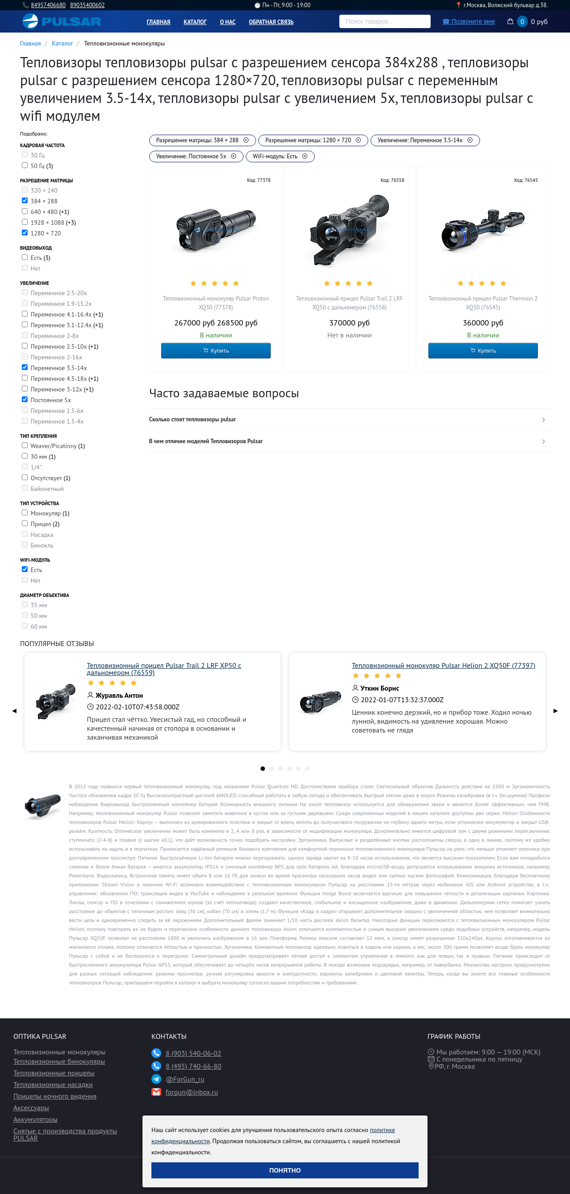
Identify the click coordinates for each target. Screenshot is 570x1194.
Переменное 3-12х (57, 389)
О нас (228, 22)
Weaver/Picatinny (54, 446)
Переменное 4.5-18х (60, 379)
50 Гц (38, 166)
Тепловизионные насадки (53, 1084)
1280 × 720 (46, 233)
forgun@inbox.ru (192, 1091)
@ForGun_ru (185, 1079)
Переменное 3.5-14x (59, 368)
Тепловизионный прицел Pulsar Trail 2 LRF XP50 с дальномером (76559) (164, 669)
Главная (159, 22)
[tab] (349, 420)
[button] (349, 420)
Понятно (285, 1170)
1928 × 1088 (48, 222)
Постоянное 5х (51, 400)
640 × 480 (45, 212)
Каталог (195, 22)
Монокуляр (47, 513)
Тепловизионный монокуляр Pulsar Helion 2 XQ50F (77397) (443, 665)
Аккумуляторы (35, 1119)
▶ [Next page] (556, 710)
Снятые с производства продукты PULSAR (65, 1134)
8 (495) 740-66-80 (193, 1066)
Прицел (42, 524)
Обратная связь (271, 22)
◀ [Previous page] (14, 710)
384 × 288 (44, 201)
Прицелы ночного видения (55, 1095)
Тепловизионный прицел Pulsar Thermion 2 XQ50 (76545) (483, 303)
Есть (37, 258)
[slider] (216, 283)
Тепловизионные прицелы (54, 1072)
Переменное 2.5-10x (60, 346)
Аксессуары (31, 1107)
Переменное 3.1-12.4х (62, 325)
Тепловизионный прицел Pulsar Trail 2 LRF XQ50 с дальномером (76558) (349, 303)
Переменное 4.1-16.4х (62, 314)
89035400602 (87, 5)
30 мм (40, 457)
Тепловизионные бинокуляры (59, 1061)
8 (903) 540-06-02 (193, 1053)
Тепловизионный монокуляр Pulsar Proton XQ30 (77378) (216, 303)
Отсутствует (47, 478)
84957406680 (48, 5)
